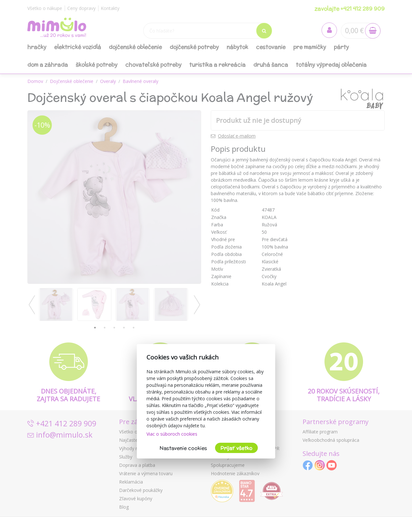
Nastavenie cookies (183, 448)
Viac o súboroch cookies (171, 434)
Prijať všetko (236, 448)
